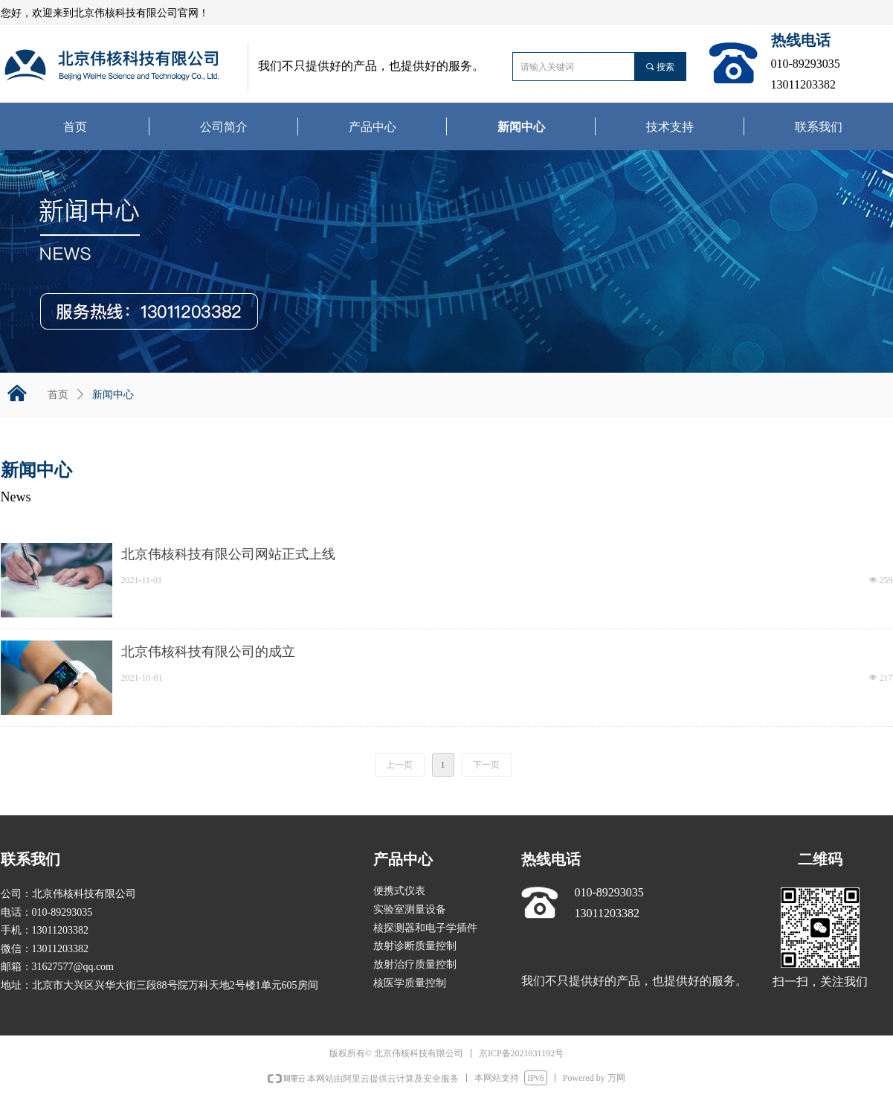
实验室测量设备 (409, 909)
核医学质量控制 (409, 983)
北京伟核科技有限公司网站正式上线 (228, 554)
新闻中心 (113, 394)
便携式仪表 (399, 890)
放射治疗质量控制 (415, 964)
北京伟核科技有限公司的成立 (208, 651)
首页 (58, 394)
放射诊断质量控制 (415, 945)
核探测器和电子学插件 (425, 928)
